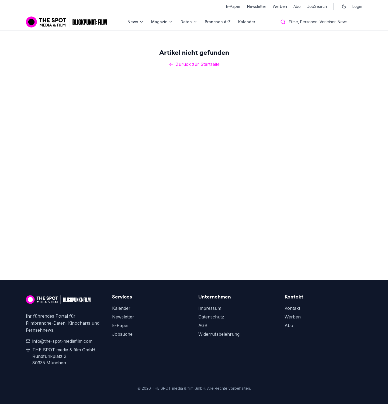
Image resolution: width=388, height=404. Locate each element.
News (135, 21)
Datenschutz (211, 317)
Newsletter (256, 6)
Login (357, 6)
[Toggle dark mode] (344, 6)
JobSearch (317, 6)
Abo (297, 6)
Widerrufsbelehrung (219, 334)
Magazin (162, 21)
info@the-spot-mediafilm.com (59, 341)
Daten (189, 21)
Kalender (246, 21)
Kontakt (292, 308)
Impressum (209, 308)
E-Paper (233, 6)
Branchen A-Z (218, 21)
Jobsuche (122, 334)
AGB (202, 325)
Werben (280, 6)
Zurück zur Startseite (194, 64)
